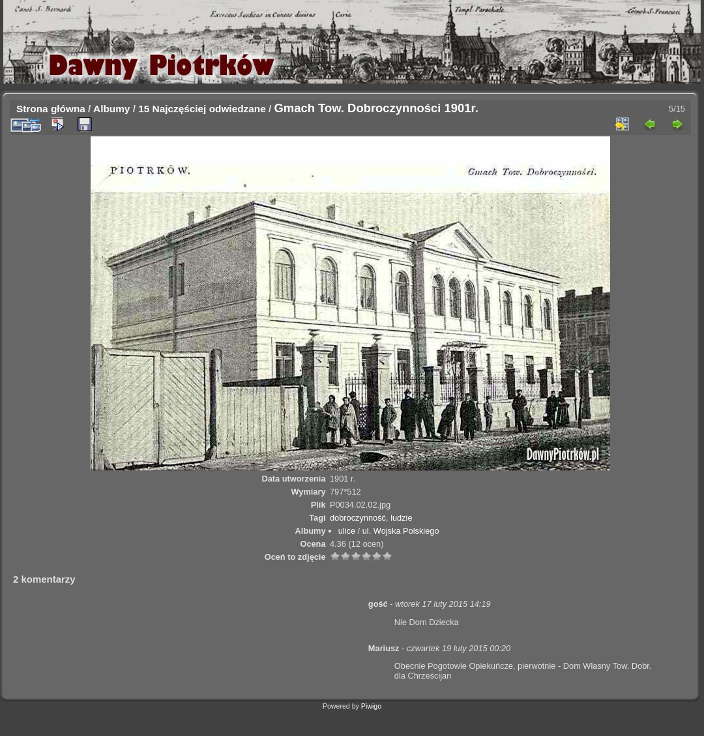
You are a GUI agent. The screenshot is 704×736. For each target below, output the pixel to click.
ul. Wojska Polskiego (400, 531)
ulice (346, 531)
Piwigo (371, 706)
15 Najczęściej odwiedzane (202, 108)
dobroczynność (358, 518)
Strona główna (50, 108)
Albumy (111, 108)
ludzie (401, 518)
